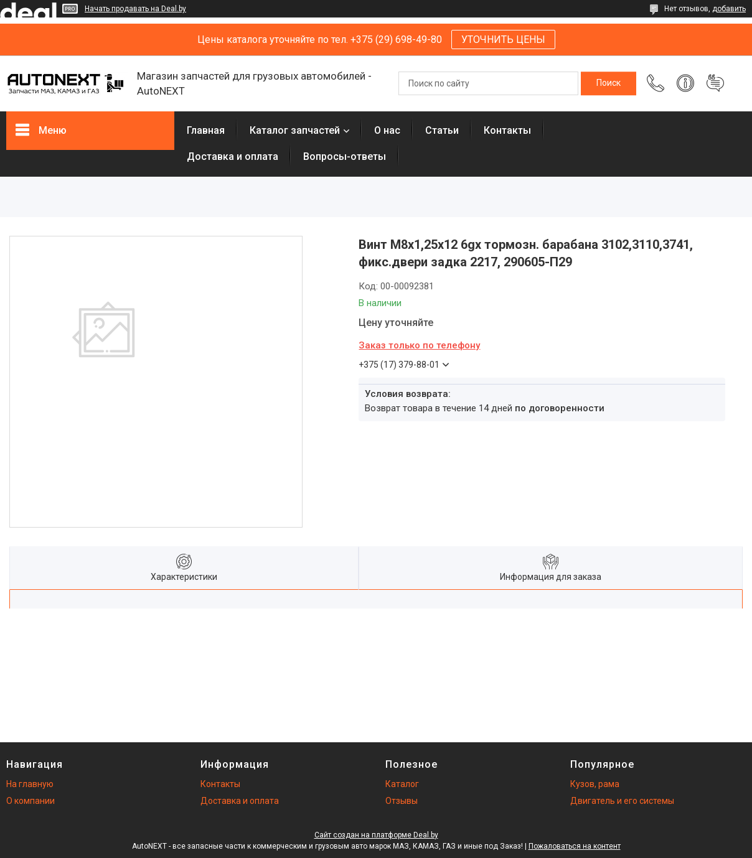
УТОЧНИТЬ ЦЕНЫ (503, 39)
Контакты (507, 130)
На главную (30, 784)
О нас (387, 130)
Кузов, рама (594, 784)
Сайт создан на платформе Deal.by (376, 835)
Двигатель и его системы (622, 801)
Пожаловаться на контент (575, 846)
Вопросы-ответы (344, 156)
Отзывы (401, 801)
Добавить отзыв (715, 83)
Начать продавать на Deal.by (135, 8)
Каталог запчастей (295, 130)
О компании (30, 801)
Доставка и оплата (232, 156)
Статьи (442, 130)
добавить (729, 8)
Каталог (402, 784)
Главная (206, 130)
